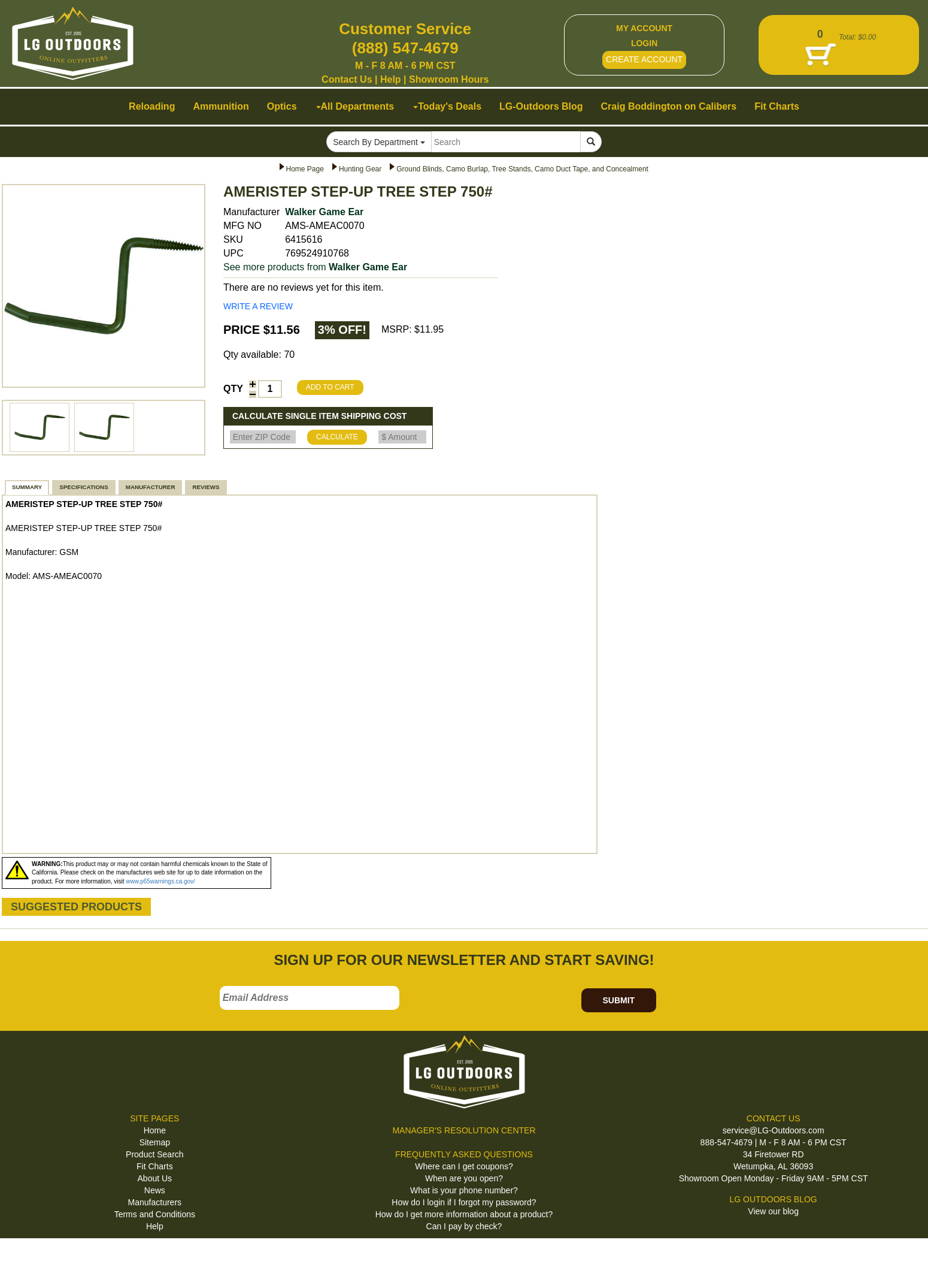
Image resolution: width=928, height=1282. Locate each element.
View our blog (773, 1211)
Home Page (305, 169)
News (154, 1190)
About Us (155, 1178)
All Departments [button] (355, 106)
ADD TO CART (330, 387)
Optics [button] (282, 106)
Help (390, 79)
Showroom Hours (449, 79)
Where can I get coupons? (463, 1166)
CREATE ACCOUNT (644, 59)
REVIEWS (205, 487)
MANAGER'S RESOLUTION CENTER (463, 1130)
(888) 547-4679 (405, 48)
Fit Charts (155, 1166)
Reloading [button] (152, 106)
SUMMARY (27, 487)
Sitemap (154, 1142)
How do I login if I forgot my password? (464, 1202)
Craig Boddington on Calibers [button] (669, 106)
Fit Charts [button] (776, 106)
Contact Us (347, 79)
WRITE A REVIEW (258, 306)
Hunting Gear (360, 169)
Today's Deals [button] (447, 106)
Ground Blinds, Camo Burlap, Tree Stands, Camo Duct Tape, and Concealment (522, 169)
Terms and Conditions (154, 1214)
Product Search (155, 1154)
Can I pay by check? (464, 1226)
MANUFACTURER (150, 487)
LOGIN (644, 43)
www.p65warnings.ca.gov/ (160, 881)
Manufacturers (154, 1202)
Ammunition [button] (220, 106)
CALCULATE (337, 437)
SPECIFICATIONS (83, 487)
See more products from (315, 267)
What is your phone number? (464, 1190)
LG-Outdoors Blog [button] (541, 106)
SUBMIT (618, 1000)
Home (155, 1130)
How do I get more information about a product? (464, 1214)
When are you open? (464, 1178)
